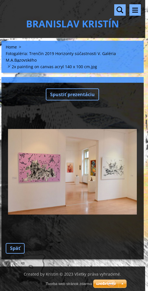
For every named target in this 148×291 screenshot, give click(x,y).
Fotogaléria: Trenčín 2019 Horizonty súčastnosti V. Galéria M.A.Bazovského (61, 57)
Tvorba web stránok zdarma (69, 284)
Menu (135, 10)
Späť (15, 248)
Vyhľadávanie (120, 10)
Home (11, 47)
